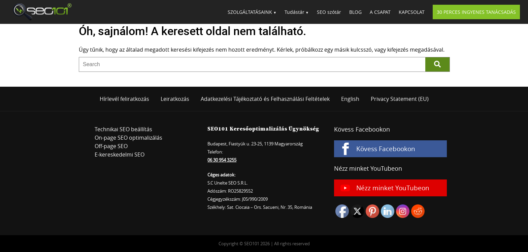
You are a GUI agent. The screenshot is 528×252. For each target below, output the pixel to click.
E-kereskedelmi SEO (119, 154)
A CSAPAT (380, 12)
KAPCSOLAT (412, 12)
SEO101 (40, 12)
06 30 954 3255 (221, 160)
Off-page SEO (111, 146)
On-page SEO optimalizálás (128, 137)
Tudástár (294, 12)
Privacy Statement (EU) (400, 99)
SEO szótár (329, 12)
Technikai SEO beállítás (123, 129)
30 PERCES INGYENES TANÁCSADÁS (476, 12)
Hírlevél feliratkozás (124, 99)
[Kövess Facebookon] (390, 148)
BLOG (355, 12)
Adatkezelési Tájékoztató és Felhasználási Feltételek (265, 99)
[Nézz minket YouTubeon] (390, 187)
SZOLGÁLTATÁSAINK (250, 12)
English (350, 99)
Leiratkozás (175, 99)
